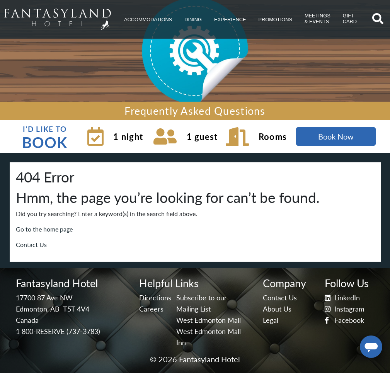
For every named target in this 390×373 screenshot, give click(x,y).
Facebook (344, 320)
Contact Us (31, 244)
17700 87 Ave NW (44, 298)
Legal (270, 320)
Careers (151, 309)
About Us (277, 309)
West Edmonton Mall (208, 320)
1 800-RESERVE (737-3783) (58, 331)
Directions (155, 298)
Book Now (336, 136)
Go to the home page (44, 229)
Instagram (344, 309)
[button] (148, 19)
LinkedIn (342, 298)
